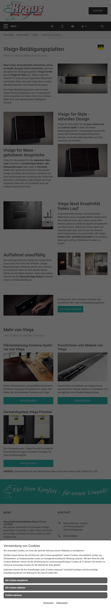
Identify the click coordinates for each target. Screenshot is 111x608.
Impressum (48, 603)
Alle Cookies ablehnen (15, 588)
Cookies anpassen (13, 595)
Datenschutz (62, 603)
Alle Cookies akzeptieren (16, 580)
